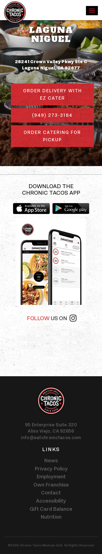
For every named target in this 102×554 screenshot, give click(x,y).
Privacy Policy (51, 468)
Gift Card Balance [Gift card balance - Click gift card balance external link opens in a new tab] (51, 509)
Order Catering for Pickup (52, 136)
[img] (51, 261)
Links (51, 449)
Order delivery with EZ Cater (52, 94)
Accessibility (51, 500)
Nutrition (51, 516)
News (51, 460)
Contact (51, 492)
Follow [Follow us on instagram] (51, 318)
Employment (51, 476)
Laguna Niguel (51, 35)
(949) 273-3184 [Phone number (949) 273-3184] (52, 115)
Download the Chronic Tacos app (51, 189)
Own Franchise (51, 484)
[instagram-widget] (51, 346)
